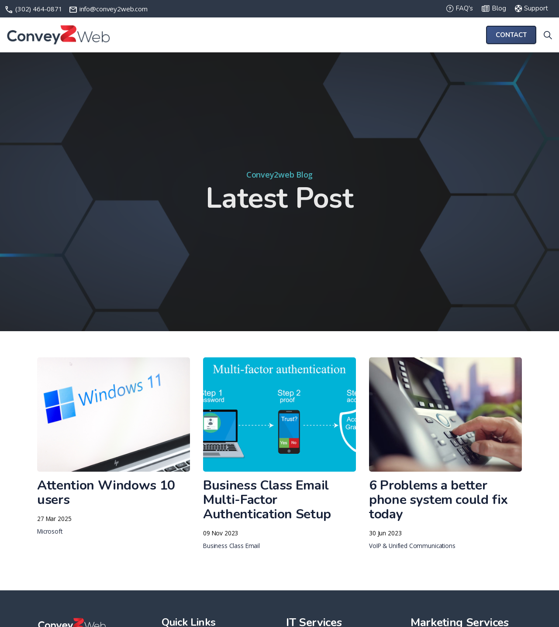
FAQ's (459, 8)
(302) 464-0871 (34, 8)
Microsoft (49, 531)
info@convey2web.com (108, 8)
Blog (494, 8)
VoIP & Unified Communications (412, 545)
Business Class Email (231, 545)
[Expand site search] (547, 35)
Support (531, 8)
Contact (511, 35)
